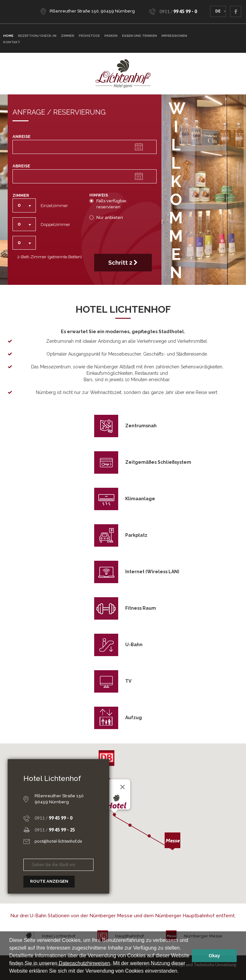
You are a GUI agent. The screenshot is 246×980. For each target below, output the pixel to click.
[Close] (122, 787)
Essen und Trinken (139, 35)
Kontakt (11, 42)
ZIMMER (67, 35)
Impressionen (174, 35)
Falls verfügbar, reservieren (108, 204)
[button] (181, 972)
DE (218, 11)
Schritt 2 (123, 262)
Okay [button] (214, 955)
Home (8, 35)
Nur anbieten (108, 217)
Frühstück (89, 35)
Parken (111, 35)
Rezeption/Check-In (37, 35)
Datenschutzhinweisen (84, 963)
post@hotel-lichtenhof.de (58, 841)
